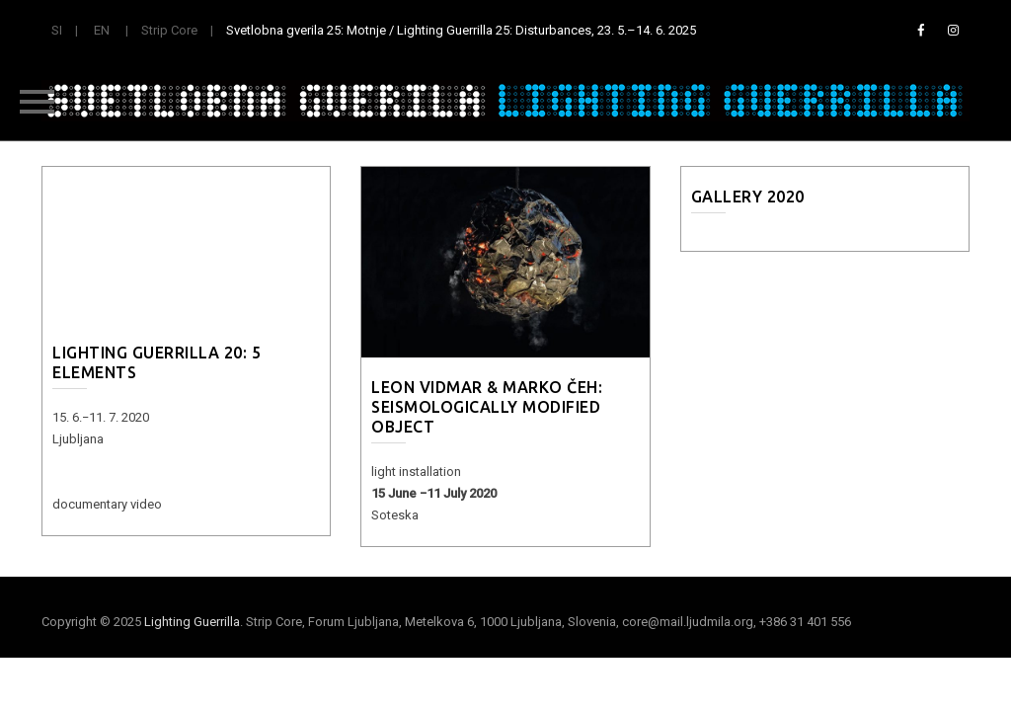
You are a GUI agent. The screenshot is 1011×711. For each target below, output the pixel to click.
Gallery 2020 (748, 196)
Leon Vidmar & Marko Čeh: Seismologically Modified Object (486, 406)
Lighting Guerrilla (192, 621)
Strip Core (169, 30)
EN (102, 30)
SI (56, 30)
